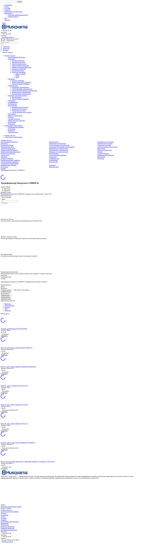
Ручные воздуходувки (19, 110)
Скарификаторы (13, 102)
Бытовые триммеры (18, 80)
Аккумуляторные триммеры (20, 84)
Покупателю (5, 523)
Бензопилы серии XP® (19, 69)
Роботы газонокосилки (15, 115)
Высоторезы (12, 122)
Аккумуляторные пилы (19, 64)
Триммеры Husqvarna (7, 528)
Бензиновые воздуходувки (20, 107)
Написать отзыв (6, 192)
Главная (3, 168)
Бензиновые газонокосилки (20, 87)
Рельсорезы (11, 129)
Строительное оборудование (13, 125)
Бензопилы (11, 59)
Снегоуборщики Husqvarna (16, 57)
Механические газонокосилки (21, 92)
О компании (8, 5)
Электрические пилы (18, 62)
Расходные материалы (19, 72)
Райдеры (11, 117)
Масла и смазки (20, 74)
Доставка (7, 8)
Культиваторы (12, 104)
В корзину (4, 203)
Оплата (6, 6)
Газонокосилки (13, 85)
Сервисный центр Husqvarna (13, 11)
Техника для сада (9, 55)
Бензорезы (11, 130)
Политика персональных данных (11, 506)
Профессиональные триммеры (21, 82)
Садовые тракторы (14, 119)
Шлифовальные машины (16, 127)
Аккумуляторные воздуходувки (22, 112)
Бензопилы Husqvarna (7, 526)
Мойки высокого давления (16, 120)
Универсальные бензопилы (20, 65)
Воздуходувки (12, 105)
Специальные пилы (18, 70)
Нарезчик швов (13, 132)
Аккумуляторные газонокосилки (22, 89)
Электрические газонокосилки (21, 94)
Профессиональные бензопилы (21, 67)
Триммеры (11, 79)
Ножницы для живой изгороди (17, 95)
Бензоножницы (16, 97)
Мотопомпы (12, 114)
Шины (18, 75)
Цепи (17, 77)
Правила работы (13, 16)
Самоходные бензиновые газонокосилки (24, 90)
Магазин (7, 20)
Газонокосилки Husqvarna (9, 530)
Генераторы (11, 100)
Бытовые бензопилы (18, 60)
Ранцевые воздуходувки (19, 109)
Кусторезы (11, 124)
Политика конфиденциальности (18, 15)
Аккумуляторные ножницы (20, 99)
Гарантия (7, 10)
